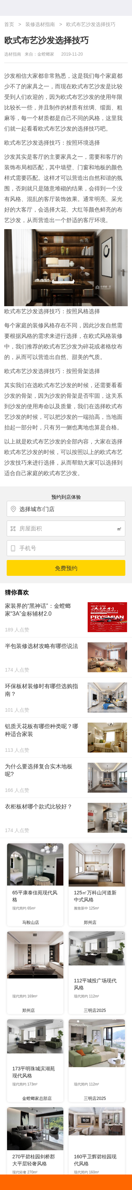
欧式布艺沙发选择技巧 (90, 24)
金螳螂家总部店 (34, 1098)
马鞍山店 (28, 922)
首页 (9, 24)
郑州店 (87, 922)
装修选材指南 (40, 24)
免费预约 (66, 568)
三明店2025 (92, 1010)
